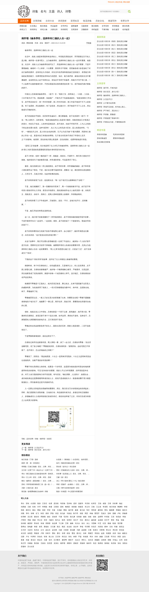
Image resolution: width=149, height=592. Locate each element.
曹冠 (73, 533)
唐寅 (47, 513)
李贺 (48, 510)
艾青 (66, 523)
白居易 (33, 503)
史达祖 (69, 527)
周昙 (86, 513)
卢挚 (42, 533)
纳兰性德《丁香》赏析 (29, 459)
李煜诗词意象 (102, 134)
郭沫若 (36, 523)
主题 (52, 11)
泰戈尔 (33, 540)
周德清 (36, 533)
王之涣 (98, 507)
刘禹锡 (23, 507)
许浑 (39, 507)
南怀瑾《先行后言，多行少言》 (39, 450)
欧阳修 (74, 507)
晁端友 (46, 527)
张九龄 (62, 513)
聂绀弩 (64, 540)
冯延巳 (51, 520)
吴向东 (90, 540)
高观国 (108, 533)
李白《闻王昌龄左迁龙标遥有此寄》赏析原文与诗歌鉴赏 (42, 474)
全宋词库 (64, 580)
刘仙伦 (39, 537)
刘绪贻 (30, 543)
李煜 (125, 507)
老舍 (125, 540)
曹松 (53, 533)
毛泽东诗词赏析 (119, 134)
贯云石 (108, 530)
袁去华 (75, 527)
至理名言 (75, 21)
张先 (70, 537)
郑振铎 (82, 543)
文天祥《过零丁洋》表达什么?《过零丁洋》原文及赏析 (41, 470)
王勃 (99, 503)
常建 (115, 527)
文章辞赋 (37, 21)
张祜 (119, 543)
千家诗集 (105, 29)
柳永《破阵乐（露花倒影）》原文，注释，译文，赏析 (41, 481)
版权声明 (81, 578)
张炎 (119, 533)
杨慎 (84, 517)
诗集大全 (76, 580)
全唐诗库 (58, 580)
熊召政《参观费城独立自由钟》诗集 (34, 491)
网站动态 (88, 578)
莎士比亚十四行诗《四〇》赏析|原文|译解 (112, 75)
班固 (119, 537)
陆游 (39, 503)
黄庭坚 (80, 507)
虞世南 (100, 510)
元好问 (30, 530)
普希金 (23, 527)
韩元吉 (64, 537)
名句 (43, 11)
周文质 (115, 530)
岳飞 (37, 513)
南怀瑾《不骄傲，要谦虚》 (107, 114)
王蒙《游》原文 (62, 477)
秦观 (76, 510)
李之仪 (39, 520)
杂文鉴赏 (115, 29)
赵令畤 (54, 530)
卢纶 (119, 513)
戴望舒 (30, 523)
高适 (57, 513)
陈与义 (57, 520)
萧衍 (58, 533)
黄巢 (22, 540)
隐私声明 (74, 578)
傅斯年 (69, 543)
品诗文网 (24, 21)
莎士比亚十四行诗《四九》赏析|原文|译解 (112, 60)
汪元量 (52, 527)
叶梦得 (33, 537)
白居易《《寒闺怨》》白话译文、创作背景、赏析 (74, 459)
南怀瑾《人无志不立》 (36, 448)
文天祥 (23, 530)
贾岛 (106, 510)
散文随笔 (95, 26)
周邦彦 (93, 510)
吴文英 (30, 517)
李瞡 (29, 520)
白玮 (120, 540)
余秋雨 (103, 540)
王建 (60, 530)
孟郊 (75, 503)
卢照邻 (23, 520)
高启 (94, 543)
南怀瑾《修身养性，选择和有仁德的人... (111, 95)
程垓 (68, 533)
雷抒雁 (119, 523)
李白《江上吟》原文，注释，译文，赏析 (36, 477)
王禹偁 (56, 507)
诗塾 (68, 11)
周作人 (83, 540)
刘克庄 (93, 527)
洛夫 (83, 523)
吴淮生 (56, 543)
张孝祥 (69, 520)
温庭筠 (80, 503)
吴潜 (114, 533)
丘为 (42, 530)
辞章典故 (88, 580)
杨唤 (71, 523)
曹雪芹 (96, 513)
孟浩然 (56, 503)
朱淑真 (85, 537)
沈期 (22, 537)
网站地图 (126, 2)
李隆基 (118, 510)
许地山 (115, 540)
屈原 (43, 510)
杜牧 (34, 507)
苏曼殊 (23, 546)
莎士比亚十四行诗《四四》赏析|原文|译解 (112, 41)
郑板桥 (124, 513)
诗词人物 (43, 29)
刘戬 (22, 513)
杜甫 (50, 503)
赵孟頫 (83, 530)
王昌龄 (59, 510)
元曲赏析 (84, 26)
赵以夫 (47, 530)
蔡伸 (106, 527)
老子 (51, 94)
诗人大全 (24, 498)
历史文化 (100, 21)
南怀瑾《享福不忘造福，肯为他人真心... (111, 107)
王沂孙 (57, 537)
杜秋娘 (79, 517)
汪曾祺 (66, 530)
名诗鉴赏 (125, 29)
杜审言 (93, 503)
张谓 (63, 533)
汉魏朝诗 (84, 29)
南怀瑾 (42, 439)
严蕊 (79, 537)
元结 (111, 527)
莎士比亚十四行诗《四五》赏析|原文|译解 (112, 53)
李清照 (105, 507)
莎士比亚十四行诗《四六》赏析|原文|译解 (112, 45)
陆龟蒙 (30, 527)
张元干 (75, 520)
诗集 (35, 11)
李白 (22, 503)
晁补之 (87, 520)
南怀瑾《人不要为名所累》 (107, 103)
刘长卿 (115, 503)
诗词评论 (33, 29)
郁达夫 (39, 540)
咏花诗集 (87, 21)
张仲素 (23, 523)
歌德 (114, 523)
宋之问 (87, 507)
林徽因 (97, 540)
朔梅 (109, 540)
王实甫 (106, 537)
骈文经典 (125, 26)
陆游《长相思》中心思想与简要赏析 (69, 491)
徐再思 (30, 533)
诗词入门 (23, 29)
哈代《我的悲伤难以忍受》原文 (67, 463)
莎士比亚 (31, 546)
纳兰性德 (112, 507)
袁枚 (89, 517)
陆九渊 (72, 517)
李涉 (91, 537)
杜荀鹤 (23, 517)
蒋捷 (34, 520)
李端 (81, 527)
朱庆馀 (113, 543)
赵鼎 (102, 533)
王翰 (93, 507)
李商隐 (44, 507)
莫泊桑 (72, 530)
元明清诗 (74, 29)
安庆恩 (49, 543)
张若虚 (118, 517)
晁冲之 (79, 533)
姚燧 (101, 537)
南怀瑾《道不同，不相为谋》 (107, 88)
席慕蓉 (47, 523)
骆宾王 (124, 510)
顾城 (109, 523)
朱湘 (42, 523)
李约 (27, 513)
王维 (109, 503)
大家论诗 (53, 29)
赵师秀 (100, 517)
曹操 (39, 510)
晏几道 (82, 510)
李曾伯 (97, 533)
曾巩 (40, 527)
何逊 (27, 540)
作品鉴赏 (53, 26)
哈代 (50, 540)
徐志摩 (54, 523)
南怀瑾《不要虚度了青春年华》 (108, 118)
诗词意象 (70, 580)
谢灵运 (121, 527)
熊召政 (36, 543)
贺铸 (109, 513)
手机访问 (111, 2)
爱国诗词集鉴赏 (119, 138)
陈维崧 (106, 543)
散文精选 (43, 26)
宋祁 (45, 520)
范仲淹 (69, 503)
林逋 (50, 507)
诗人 (60, 11)
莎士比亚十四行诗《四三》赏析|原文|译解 (112, 64)
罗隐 (52, 513)
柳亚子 (70, 540)
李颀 (124, 517)
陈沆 (58, 527)
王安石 (44, 503)
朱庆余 (36, 530)
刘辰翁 (100, 527)
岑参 (53, 510)
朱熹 (42, 513)
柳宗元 (28, 510)
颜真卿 (111, 510)
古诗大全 (50, 21)
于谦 (60, 517)
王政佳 (43, 543)
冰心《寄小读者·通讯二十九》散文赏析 (70, 481)
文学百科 (105, 26)
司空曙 (87, 527)
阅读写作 (112, 21)
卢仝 (27, 537)
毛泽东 (66, 517)
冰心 (88, 523)
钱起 (120, 503)
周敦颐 (43, 517)
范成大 (103, 513)
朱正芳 (23, 543)
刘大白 (77, 523)
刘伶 (96, 537)
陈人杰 (51, 537)
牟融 (91, 513)
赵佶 (124, 537)
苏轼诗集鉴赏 (102, 138)
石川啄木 (57, 540)
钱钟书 (88, 543)
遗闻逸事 (74, 26)
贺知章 (54, 517)
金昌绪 (100, 520)
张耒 (84, 533)
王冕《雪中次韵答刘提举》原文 (67, 488)
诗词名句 (82, 580)
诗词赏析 (62, 21)
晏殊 (62, 507)
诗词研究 (64, 29)
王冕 (89, 530)
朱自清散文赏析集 (103, 142)
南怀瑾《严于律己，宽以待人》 (108, 111)
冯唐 (78, 530)
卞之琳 (61, 523)
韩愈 (22, 510)
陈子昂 (75, 513)
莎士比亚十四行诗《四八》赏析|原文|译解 (112, 49)
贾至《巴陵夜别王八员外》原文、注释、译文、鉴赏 (75, 470)
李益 (117, 520)
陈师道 (100, 543)
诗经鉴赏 (95, 29)
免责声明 (68, 578)
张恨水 (124, 543)
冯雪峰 (93, 523)
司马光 (113, 537)
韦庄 (88, 510)
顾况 (63, 527)
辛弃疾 (87, 503)
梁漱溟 (75, 543)
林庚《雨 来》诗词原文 (30, 463)
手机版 (88, 43)
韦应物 (62, 503)
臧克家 (93, 520)
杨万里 (70, 510)
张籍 (122, 520)
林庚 (75, 537)
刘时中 (47, 533)
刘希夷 (102, 530)
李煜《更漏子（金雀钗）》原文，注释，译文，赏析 (75, 484)
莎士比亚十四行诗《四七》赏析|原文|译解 (112, 68)
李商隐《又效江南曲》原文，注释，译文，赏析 (38, 467)
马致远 (69, 513)
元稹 (29, 507)
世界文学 (125, 21)
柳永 (34, 510)
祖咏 (94, 517)
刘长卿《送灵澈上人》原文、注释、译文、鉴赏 (73, 474)
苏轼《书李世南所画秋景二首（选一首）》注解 (38, 484)
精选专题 (118, 2)
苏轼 (27, 503)
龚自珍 (36, 517)
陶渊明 (119, 507)
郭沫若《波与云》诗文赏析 (66, 467)
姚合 (48, 517)
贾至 (112, 520)
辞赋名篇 (23, 26)
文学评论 (64, 26)
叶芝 (99, 523)
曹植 (65, 510)
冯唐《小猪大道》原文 (29, 488)
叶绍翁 (106, 517)
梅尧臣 (67, 507)
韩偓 (35, 527)
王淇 (112, 517)
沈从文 (77, 540)
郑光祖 (121, 530)
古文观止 (33, 26)
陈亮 (63, 520)
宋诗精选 (115, 26)
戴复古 (124, 533)
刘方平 (106, 520)
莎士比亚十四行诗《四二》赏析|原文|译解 (112, 56)
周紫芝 (90, 533)
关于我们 (61, 578)
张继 (32, 513)
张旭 (45, 537)
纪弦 (104, 523)
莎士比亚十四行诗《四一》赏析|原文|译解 (112, 72)
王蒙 (45, 540)
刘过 (81, 520)
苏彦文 (95, 530)
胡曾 (81, 513)
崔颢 (104, 503)
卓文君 (23, 533)
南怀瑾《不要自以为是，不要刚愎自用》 (112, 122)
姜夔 (114, 513)
